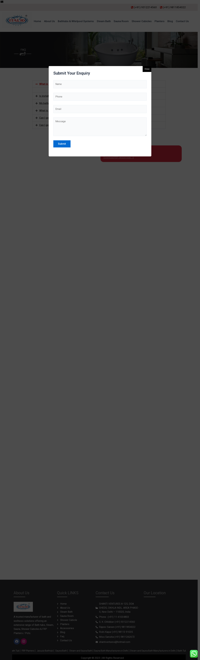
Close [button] (146, 69)
